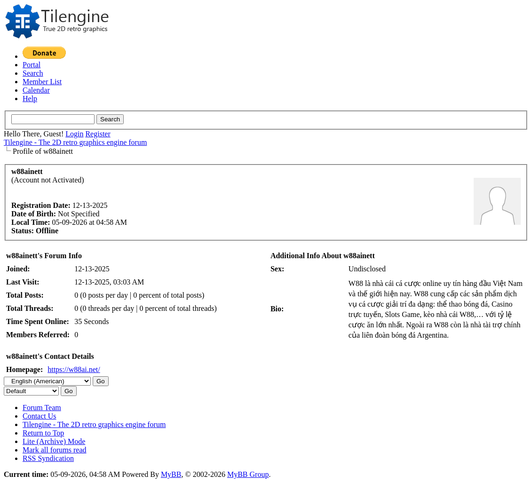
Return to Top (43, 433)
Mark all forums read (55, 450)
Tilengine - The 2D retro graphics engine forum (75, 142)
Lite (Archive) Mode (54, 441)
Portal (31, 65)
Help (30, 99)
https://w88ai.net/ (74, 369)
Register (97, 134)
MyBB (171, 474)
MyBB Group (248, 474)
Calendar (36, 90)
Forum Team (42, 408)
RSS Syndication (48, 458)
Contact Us (39, 416)
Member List (42, 82)
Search (33, 73)
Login (74, 134)
